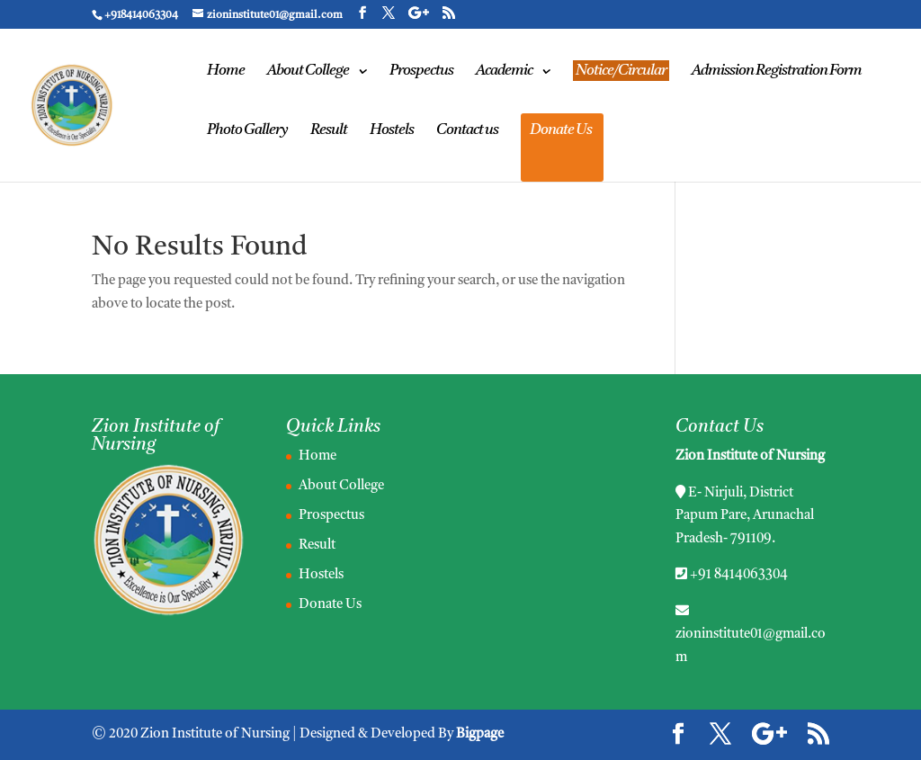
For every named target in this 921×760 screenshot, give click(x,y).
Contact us (467, 131)
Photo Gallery (247, 131)
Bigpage (480, 734)
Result (328, 131)
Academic (504, 71)
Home (226, 71)
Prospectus (421, 71)
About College (308, 71)
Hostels (392, 131)
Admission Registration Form (777, 71)
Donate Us (561, 131)
